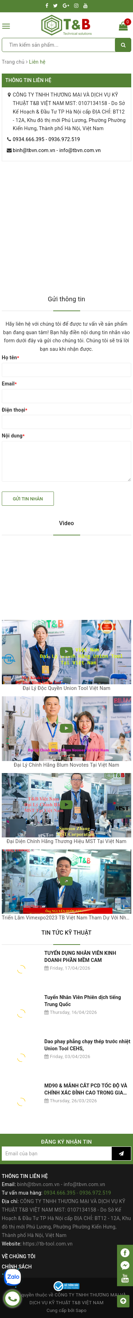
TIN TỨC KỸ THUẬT (66, 932)
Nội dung (13, 436)
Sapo (81, 1310)
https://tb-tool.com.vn (47, 1244)
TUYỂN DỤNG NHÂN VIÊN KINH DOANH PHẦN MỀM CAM (80, 956)
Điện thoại (14, 410)
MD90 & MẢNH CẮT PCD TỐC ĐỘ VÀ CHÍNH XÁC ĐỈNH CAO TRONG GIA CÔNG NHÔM (85, 1089)
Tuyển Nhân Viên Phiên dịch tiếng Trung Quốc (82, 1000)
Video (66, 523)
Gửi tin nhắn (28, 498)
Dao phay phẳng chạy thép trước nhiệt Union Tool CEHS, (87, 1045)
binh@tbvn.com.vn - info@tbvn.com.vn (57, 150)
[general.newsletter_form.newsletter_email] (57, 1153)
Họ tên (10, 357)
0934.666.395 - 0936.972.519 (46, 139)
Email (9, 384)
